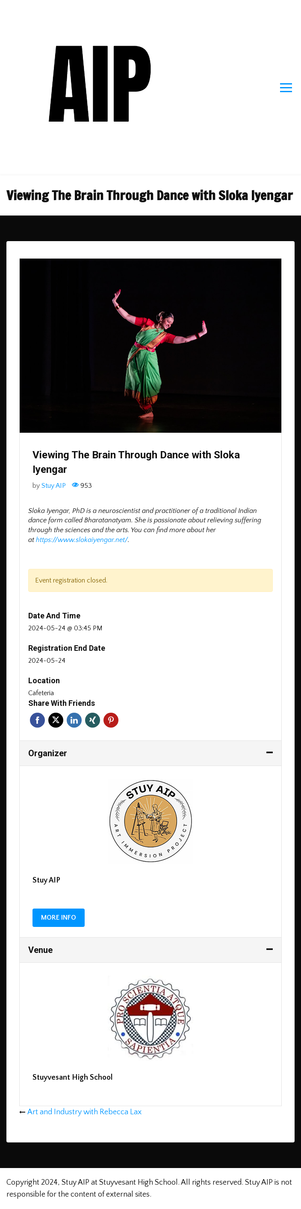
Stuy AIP (53, 485)
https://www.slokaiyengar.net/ (82, 540)
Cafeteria (41, 693)
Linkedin (74, 720)
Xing (92, 720)
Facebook (37, 720)
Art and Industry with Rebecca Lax (84, 1112)
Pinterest (110, 720)
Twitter (55, 720)
